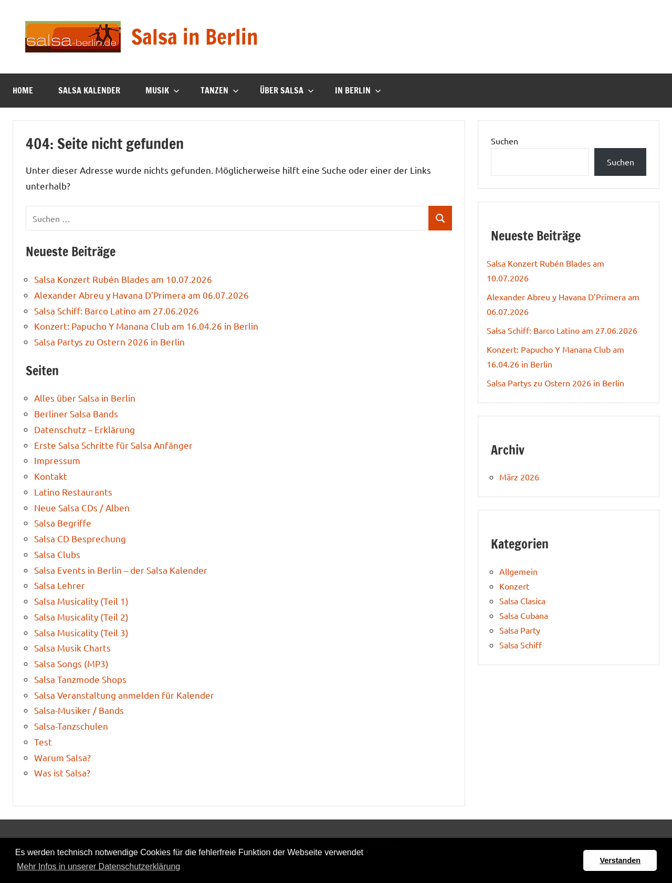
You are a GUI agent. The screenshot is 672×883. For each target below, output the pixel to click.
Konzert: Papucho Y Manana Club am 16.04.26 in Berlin (146, 325)
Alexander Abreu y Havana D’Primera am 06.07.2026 (141, 294)
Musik (162, 90)
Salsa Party (519, 630)
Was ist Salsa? (62, 772)
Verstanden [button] (620, 860)
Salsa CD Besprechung (80, 538)
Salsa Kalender (89, 90)
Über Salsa (287, 90)
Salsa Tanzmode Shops (80, 679)
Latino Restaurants (73, 491)
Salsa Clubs (57, 554)
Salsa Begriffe (62, 522)
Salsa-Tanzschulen (71, 725)
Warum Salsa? (62, 757)
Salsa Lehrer (59, 585)
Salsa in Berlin (194, 36)
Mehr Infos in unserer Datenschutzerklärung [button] (98, 866)
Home (23, 90)
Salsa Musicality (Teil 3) (81, 632)
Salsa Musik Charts (72, 647)
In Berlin (358, 90)
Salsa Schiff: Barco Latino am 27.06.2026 (116, 310)
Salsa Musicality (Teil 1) (81, 600)
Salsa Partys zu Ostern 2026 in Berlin (109, 341)
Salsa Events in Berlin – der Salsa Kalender (120, 569)
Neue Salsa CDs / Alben (82, 507)
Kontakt (50, 475)
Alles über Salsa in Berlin (84, 397)
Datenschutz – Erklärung (84, 429)
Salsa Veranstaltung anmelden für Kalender (124, 694)
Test (43, 741)
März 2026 (519, 476)
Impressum (57, 460)
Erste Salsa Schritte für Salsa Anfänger (113, 444)
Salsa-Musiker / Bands (79, 710)
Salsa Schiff (520, 644)
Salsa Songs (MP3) (71, 663)
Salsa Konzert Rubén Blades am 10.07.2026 (123, 279)
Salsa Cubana (523, 615)
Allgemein (518, 571)
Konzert (514, 586)
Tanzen (220, 90)
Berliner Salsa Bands (76, 413)
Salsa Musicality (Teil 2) (81, 616)
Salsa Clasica (522, 600)
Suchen (504, 140)
